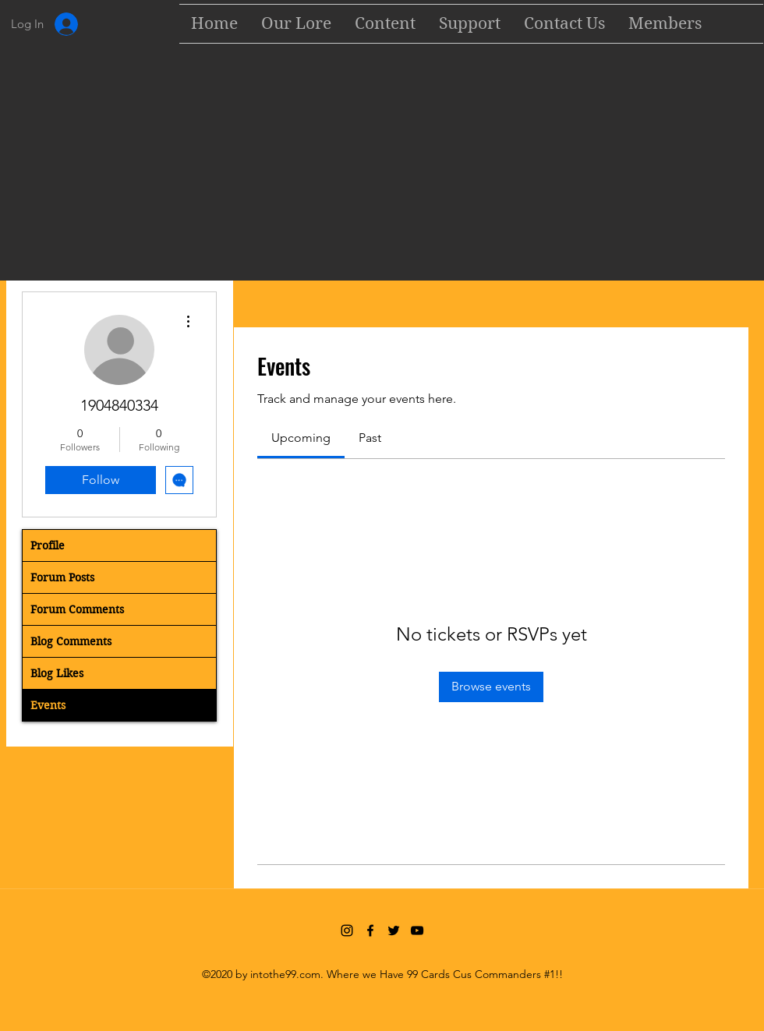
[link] (301, 437)
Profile (47, 545)
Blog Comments (70, 641)
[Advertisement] (382, 165)
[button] (385, 24)
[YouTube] (417, 930)
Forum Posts (62, 577)
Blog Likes (56, 673)
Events (47, 705)
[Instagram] (347, 930)
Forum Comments (77, 609)
